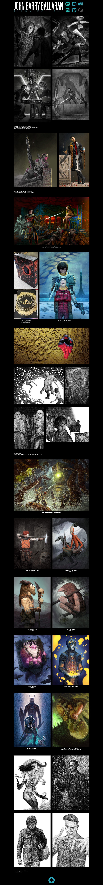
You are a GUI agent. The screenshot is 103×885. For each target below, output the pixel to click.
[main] (48, 127)
